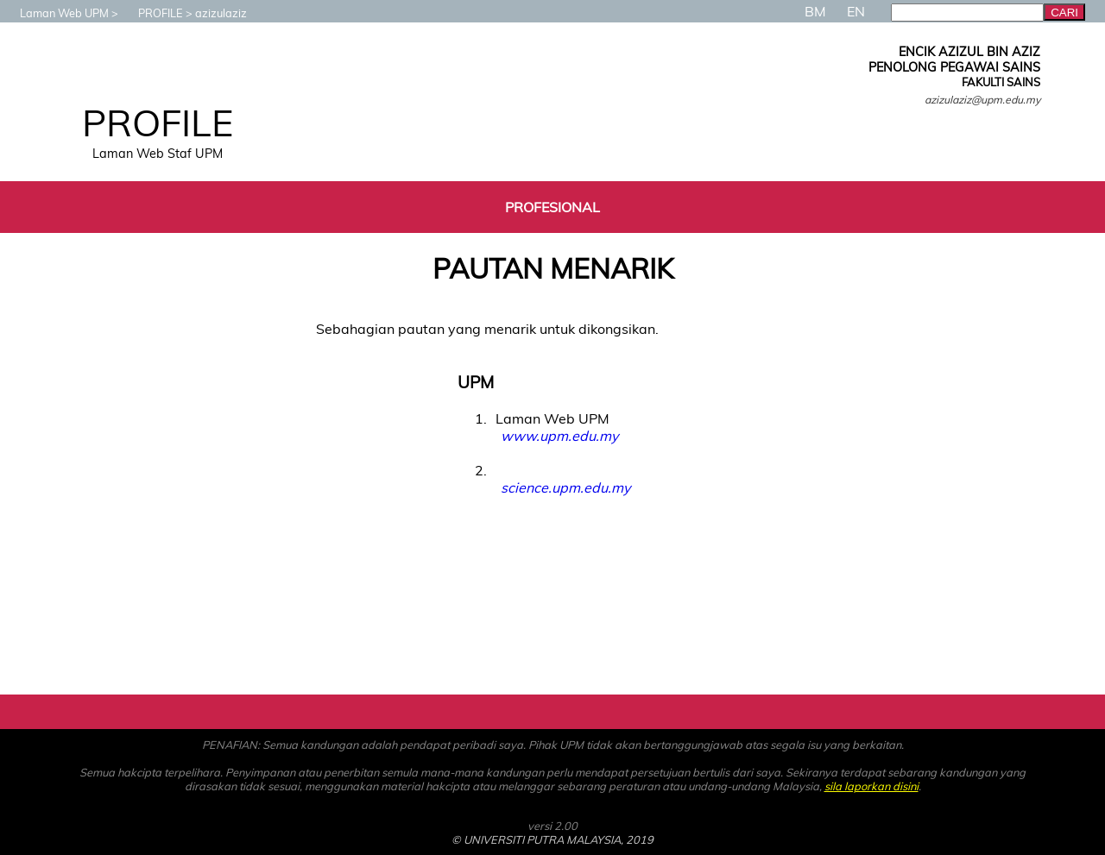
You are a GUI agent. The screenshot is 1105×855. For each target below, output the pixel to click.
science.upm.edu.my (565, 487)
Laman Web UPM (56, 13)
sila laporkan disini (871, 786)
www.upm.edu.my (559, 435)
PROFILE (152, 13)
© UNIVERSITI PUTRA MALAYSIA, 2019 (552, 839)
